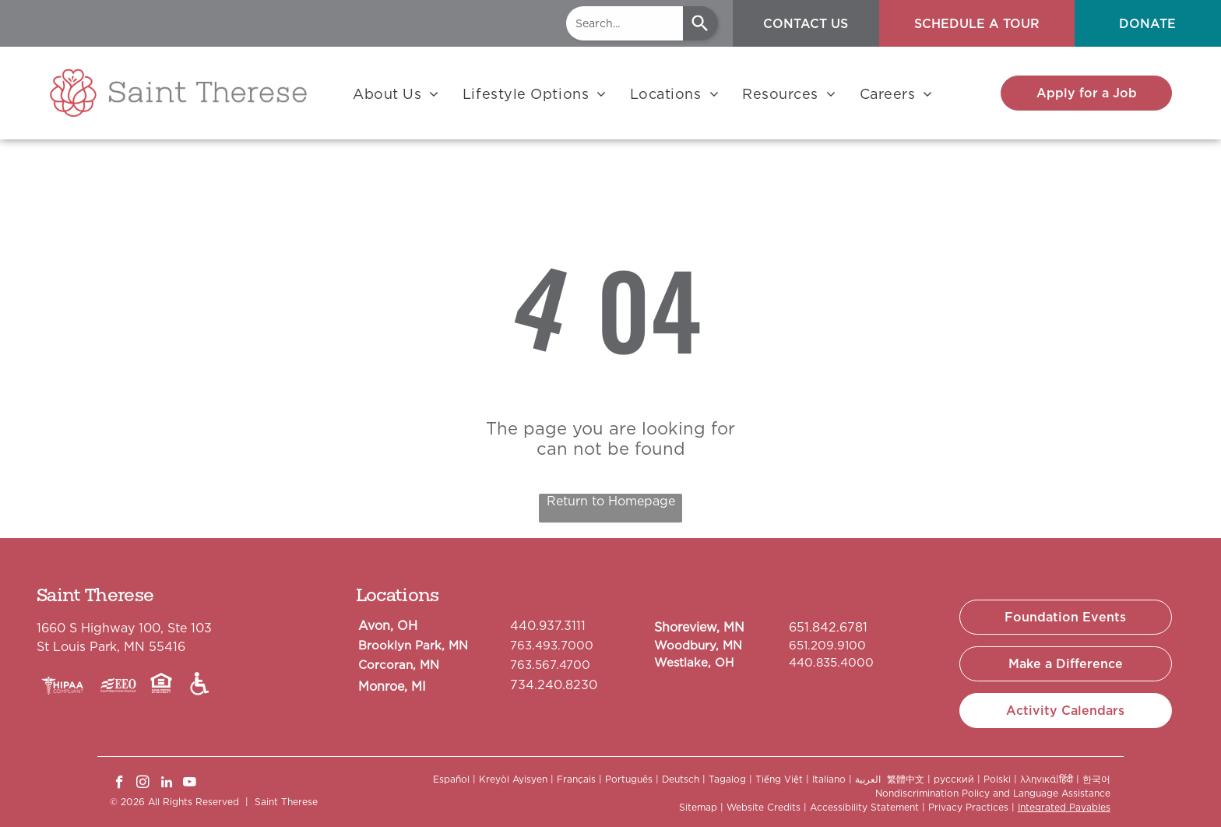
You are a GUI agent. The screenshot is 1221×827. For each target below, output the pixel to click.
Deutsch (680, 779)
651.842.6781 (828, 627)
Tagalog (727, 779)
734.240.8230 (553, 684)
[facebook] (119, 784)
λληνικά (1038, 779)
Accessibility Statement (864, 807)
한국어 (1096, 779)
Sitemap (698, 807)
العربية (868, 779)
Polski (997, 779)
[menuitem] (396, 93)
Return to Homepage (611, 501)
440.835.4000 (831, 663)
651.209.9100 (827, 646)
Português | (632, 779)
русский (954, 779)
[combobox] (624, 23)
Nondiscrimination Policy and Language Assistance (992, 793)
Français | (579, 779)
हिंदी (1066, 779)
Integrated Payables (1064, 807)
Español (451, 779)
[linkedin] (166, 784)
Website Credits (764, 807)
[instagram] (143, 784)
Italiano (829, 779)
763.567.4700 (550, 665)
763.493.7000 (551, 646)
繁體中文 (905, 779)
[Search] (700, 23)
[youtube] (189, 784)
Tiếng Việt (779, 779)
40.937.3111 (552, 625)
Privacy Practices (968, 807)
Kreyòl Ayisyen (513, 779)
